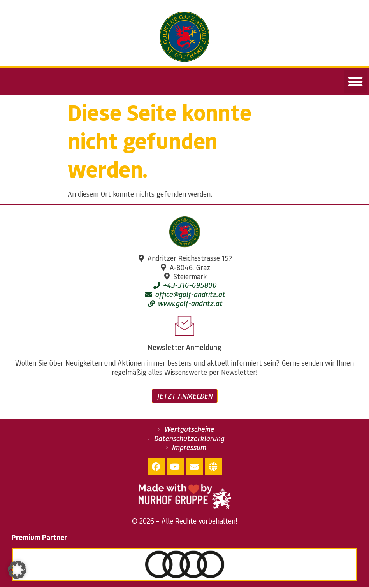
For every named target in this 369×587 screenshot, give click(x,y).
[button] (355, 81)
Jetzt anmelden (185, 396)
